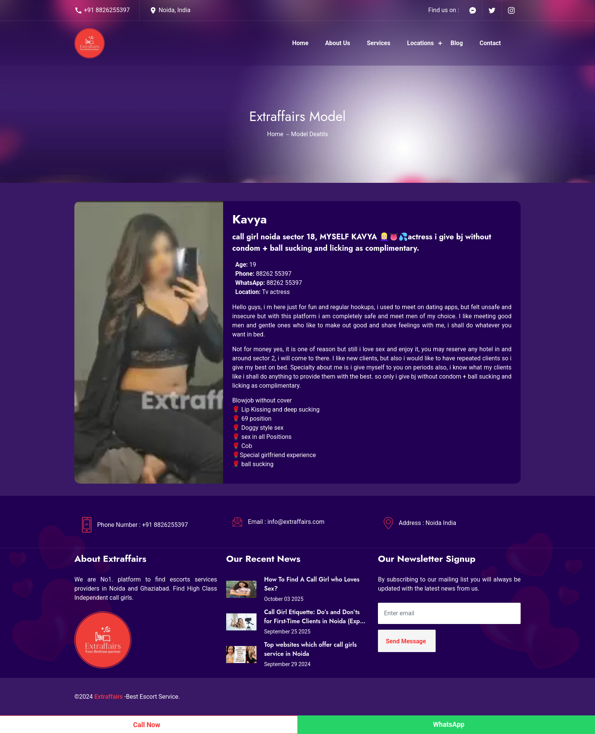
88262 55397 (273, 273)
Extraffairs (108, 696)
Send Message (406, 641)
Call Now (147, 725)
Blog (456, 43)
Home (300, 43)
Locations (420, 43)
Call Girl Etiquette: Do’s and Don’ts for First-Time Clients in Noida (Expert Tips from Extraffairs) (315, 617)
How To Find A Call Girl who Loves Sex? (311, 584)
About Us (337, 43)
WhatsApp (448, 724)
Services (378, 43)
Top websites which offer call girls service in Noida (310, 649)
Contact (490, 43)
